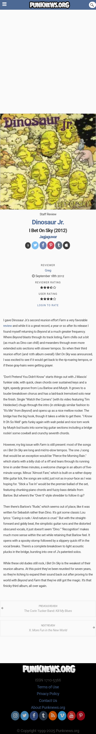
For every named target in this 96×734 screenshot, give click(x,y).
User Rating (48, 293)
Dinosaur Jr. (48, 222)
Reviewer (48, 265)
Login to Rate (48, 305)
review (7, 326)
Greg (48, 270)
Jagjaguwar (48, 237)
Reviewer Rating (48, 282)
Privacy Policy (48, 693)
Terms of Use (48, 687)
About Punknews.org (48, 707)
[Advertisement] (48, 60)
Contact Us (48, 700)
